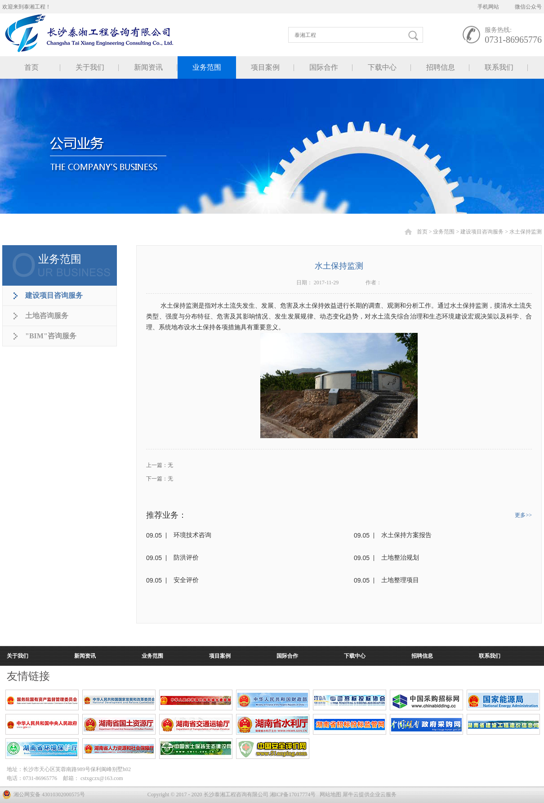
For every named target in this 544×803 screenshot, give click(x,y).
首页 (31, 67)
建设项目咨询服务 (482, 232)
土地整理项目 (400, 580)
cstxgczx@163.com (101, 778)
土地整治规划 (400, 557)
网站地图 (329, 794)
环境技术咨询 (192, 535)
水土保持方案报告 (406, 535)
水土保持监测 (525, 232)
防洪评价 (186, 557)
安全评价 (186, 580)
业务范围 (444, 232)
